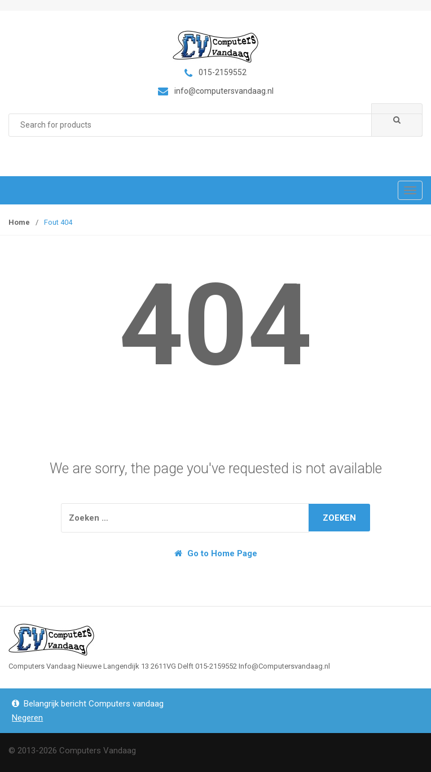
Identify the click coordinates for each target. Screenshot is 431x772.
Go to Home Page (215, 553)
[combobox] (215, 125)
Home (19, 222)
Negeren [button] (27, 718)
